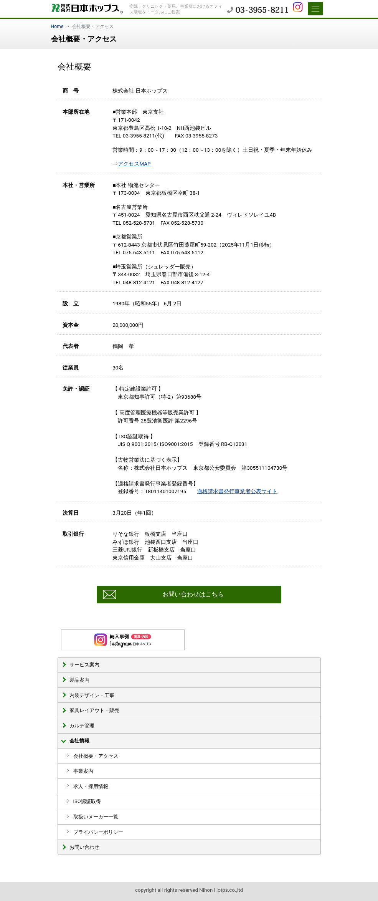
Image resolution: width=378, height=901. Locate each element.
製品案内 (79, 680)
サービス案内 (84, 664)
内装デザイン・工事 (91, 695)
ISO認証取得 (87, 801)
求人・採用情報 (90, 786)
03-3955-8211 (257, 9)
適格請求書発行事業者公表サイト (237, 491)
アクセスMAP (134, 164)
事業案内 (83, 771)
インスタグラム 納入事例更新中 (123, 639)
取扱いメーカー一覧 (95, 817)
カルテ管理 (81, 726)
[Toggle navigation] (315, 8)
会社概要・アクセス (95, 756)
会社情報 (79, 741)
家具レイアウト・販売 (94, 710)
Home (57, 26)
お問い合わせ (84, 847)
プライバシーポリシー (98, 832)
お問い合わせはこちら (193, 594)
